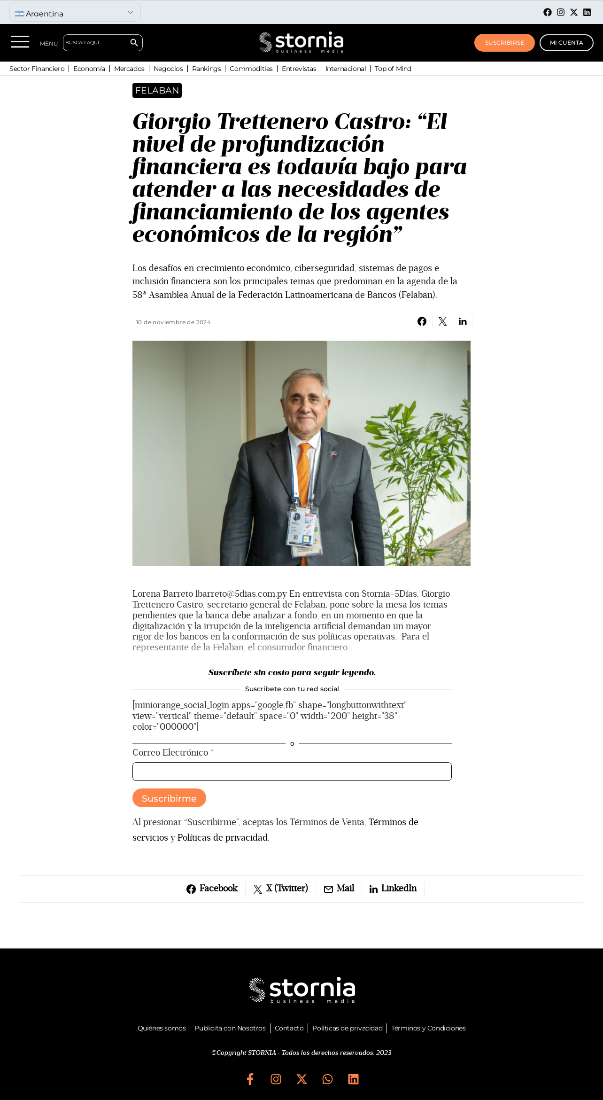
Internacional (345, 68)
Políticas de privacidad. (224, 837)
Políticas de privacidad (347, 1028)
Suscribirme (169, 798)
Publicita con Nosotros (229, 1028)
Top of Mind (393, 68)
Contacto (289, 1028)
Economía (89, 68)
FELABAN (157, 90)
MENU (49, 43)
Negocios (168, 68)
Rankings (206, 68)
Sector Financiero (36, 68)
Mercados (129, 68)
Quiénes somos (162, 1028)
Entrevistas (299, 68)
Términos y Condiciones (428, 1028)
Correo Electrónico (173, 753)
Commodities (251, 68)
